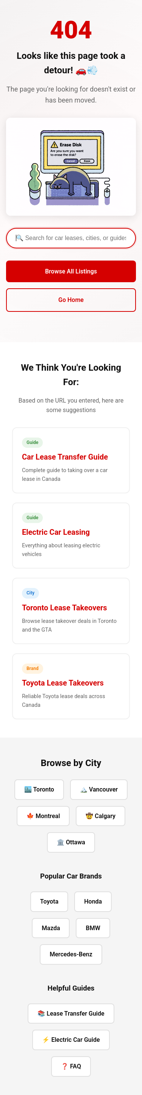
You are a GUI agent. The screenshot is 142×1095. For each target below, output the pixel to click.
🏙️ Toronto (39, 789)
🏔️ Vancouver (99, 789)
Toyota (49, 901)
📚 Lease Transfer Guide (70, 1013)
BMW (93, 928)
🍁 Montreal (43, 816)
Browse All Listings (71, 271)
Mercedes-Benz (71, 954)
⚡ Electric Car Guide (71, 1039)
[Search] (71, 238)
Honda (93, 901)
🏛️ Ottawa (71, 842)
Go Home (71, 299)
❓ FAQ (71, 1066)
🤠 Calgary (100, 816)
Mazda (51, 928)
